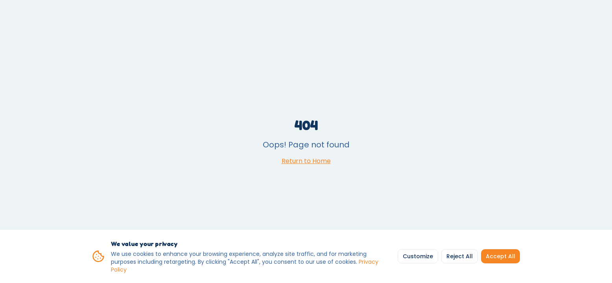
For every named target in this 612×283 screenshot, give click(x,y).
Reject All (459, 256)
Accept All (500, 256)
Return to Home (306, 160)
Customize (418, 256)
